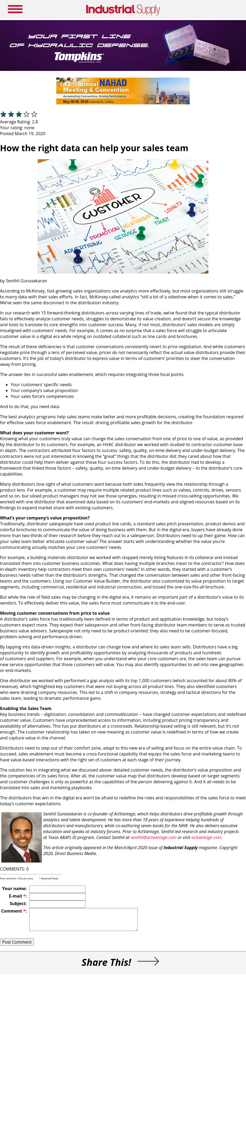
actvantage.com (206, 837)
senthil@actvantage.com (154, 837)
